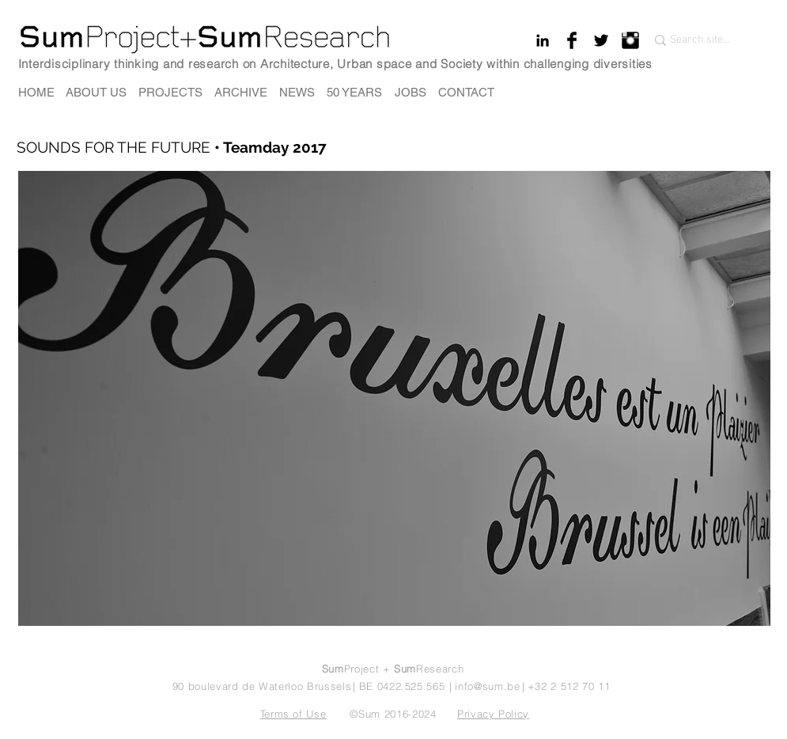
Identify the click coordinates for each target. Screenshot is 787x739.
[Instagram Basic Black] (630, 40)
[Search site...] (702, 40)
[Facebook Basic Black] (572, 40)
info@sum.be (487, 686)
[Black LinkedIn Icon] (542, 40)
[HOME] (36, 92)
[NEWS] (297, 92)
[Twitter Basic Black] (601, 40)
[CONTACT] (466, 92)
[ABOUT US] (96, 92)
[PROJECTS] (170, 92)
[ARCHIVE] (240, 92)
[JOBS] (410, 92)
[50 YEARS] (355, 92)
